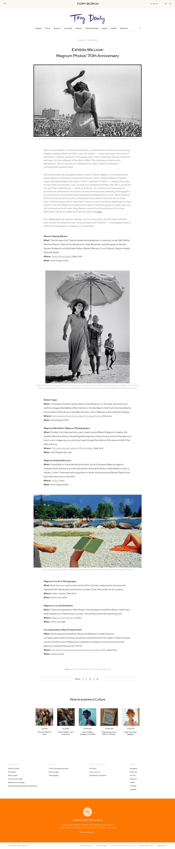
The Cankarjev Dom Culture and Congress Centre (76, 416)
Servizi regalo (54, 772)
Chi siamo (93, 768)
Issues (38, 28)
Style (47, 28)
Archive (124, 28)
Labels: (67, 669)
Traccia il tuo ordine (15, 779)
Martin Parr (85, 669)
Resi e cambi (13, 775)
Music (104, 28)
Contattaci (12, 772)
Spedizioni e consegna (16, 782)
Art (71, 669)
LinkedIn (133, 789)
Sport (114, 28)
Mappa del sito (162, 845)
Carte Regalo (54, 775)
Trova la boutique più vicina (58, 768)
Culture (68, 28)
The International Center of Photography (72, 448)
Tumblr (132, 782)
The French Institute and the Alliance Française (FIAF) (78, 650)
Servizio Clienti (13, 768)
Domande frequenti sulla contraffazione (22, 786)
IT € (5, 3)
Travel (78, 28)
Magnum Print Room (62, 618)
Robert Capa (106, 669)
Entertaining (91, 28)
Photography (95, 669)
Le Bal (54, 481)
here (99, 212)
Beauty (57, 28)
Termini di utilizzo (101, 845)
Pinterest (133, 779)
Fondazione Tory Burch (97, 775)
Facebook (133, 772)
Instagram (133, 768)
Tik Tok (132, 775)
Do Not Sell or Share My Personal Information (123, 845)
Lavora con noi (94, 772)
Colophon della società (146, 845)
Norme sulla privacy (86, 845)
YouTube (133, 786)
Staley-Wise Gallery (61, 256)
